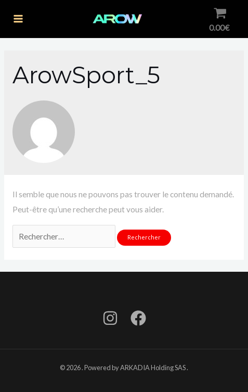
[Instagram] (110, 318)
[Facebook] (138, 318)
